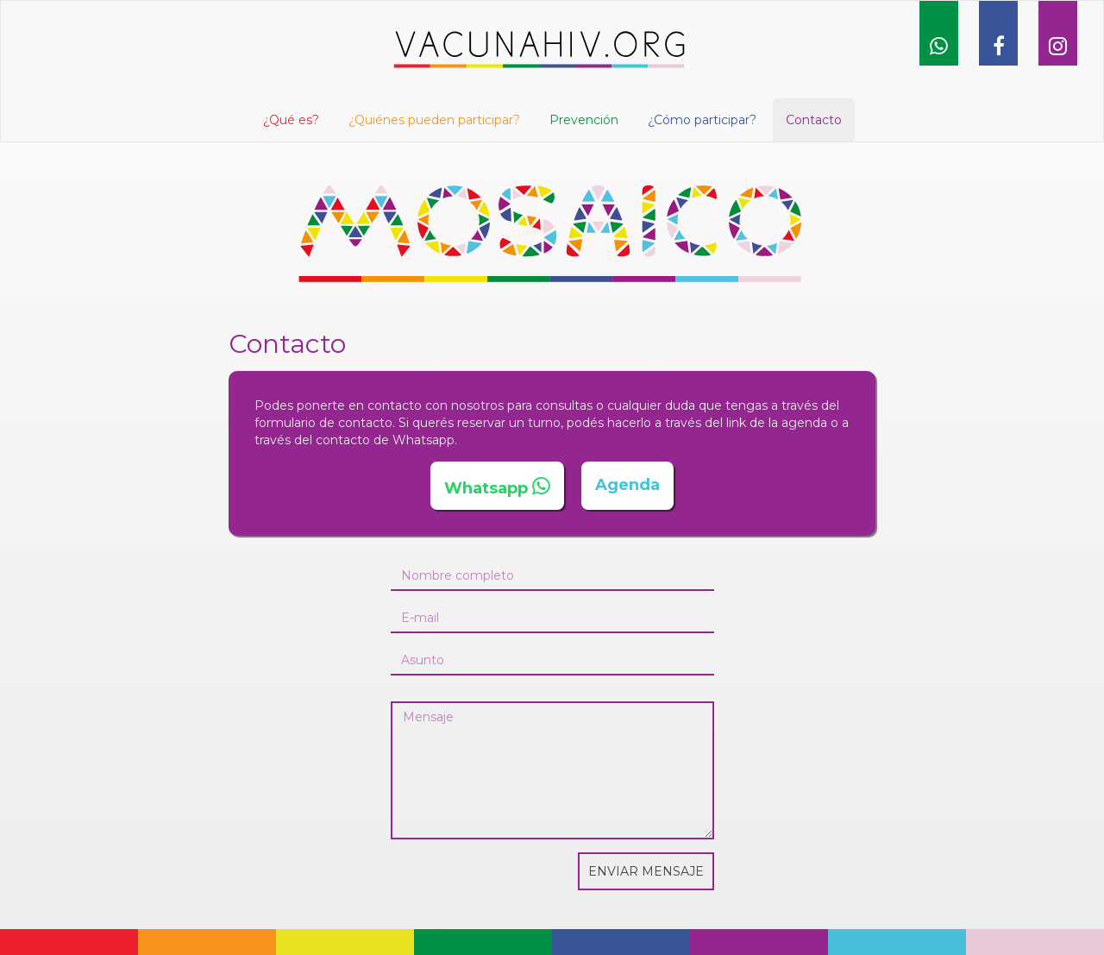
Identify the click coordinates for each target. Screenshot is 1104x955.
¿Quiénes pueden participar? (434, 120)
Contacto (814, 120)
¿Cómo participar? (702, 120)
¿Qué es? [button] (291, 120)
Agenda (627, 484)
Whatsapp (486, 488)
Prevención (583, 120)
